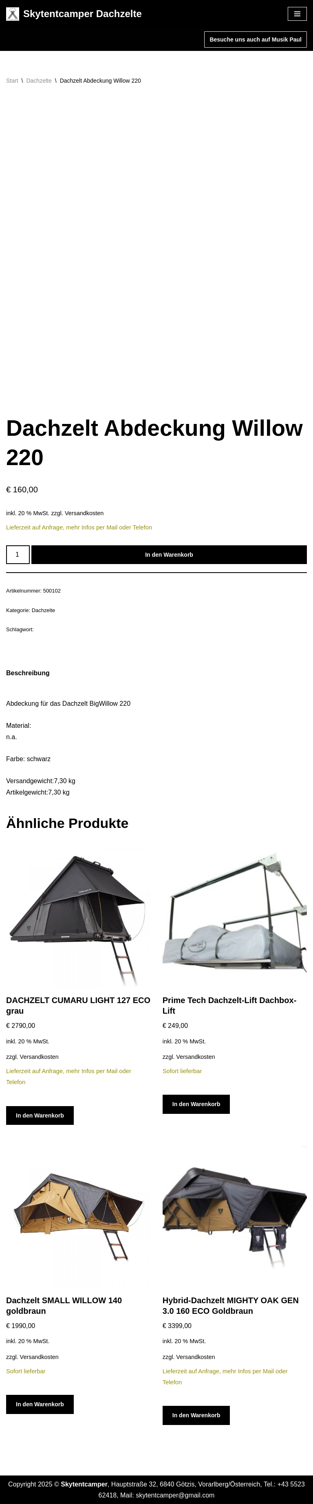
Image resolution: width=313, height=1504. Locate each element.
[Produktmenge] (18, 554)
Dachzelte (38, 80)
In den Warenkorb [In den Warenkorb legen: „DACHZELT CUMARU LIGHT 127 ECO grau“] (40, 1115)
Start (12, 80)
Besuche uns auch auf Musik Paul (255, 39)
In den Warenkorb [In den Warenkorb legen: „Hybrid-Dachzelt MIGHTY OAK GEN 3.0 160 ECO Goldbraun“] (196, 1415)
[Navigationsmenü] (297, 14)
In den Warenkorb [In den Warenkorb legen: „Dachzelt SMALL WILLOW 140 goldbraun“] (40, 1404)
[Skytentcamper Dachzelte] (74, 14)
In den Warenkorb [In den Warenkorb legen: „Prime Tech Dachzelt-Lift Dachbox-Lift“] (196, 1104)
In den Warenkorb (169, 554)
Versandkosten (84, 513)
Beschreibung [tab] (28, 673)
